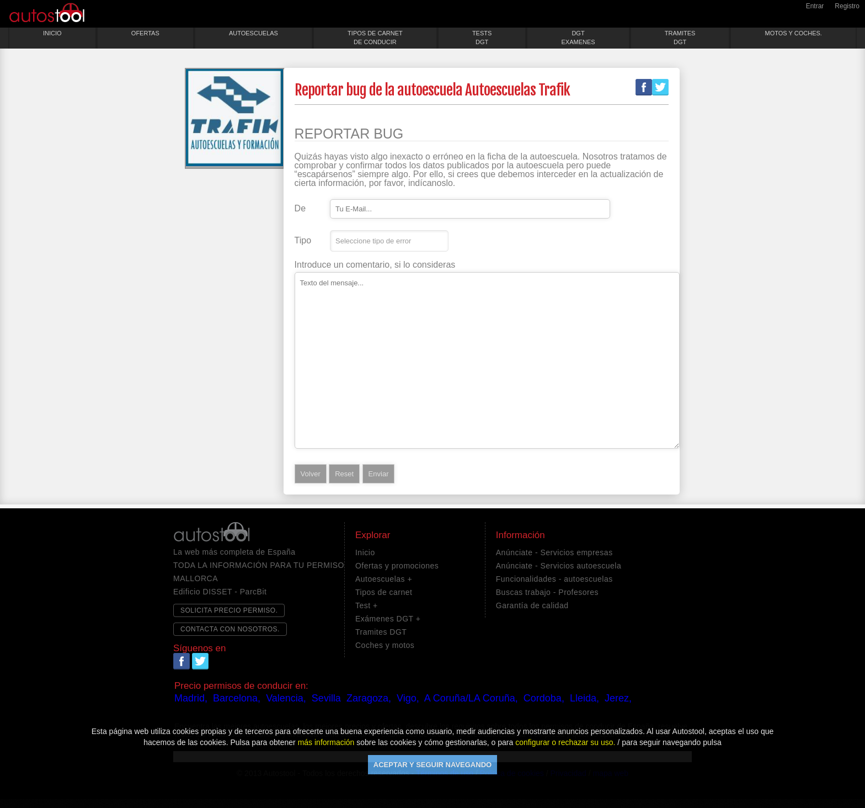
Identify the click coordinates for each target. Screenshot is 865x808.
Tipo (303, 240)
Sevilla (326, 698)
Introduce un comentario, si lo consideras (375, 265)
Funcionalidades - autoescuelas (554, 579)
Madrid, (190, 698)
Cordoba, (544, 698)
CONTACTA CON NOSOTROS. (230, 629)
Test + (366, 605)
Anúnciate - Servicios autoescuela (558, 565)
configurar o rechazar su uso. (565, 742)
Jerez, (618, 698)
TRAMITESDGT (680, 37)
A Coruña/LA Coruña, (471, 698)
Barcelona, (236, 698)
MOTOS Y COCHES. (793, 33)
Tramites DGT (381, 632)
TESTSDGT (482, 37)
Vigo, (408, 698)
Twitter (660, 87)
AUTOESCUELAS (253, 33)
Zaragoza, (368, 698)
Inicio (365, 552)
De (300, 208)
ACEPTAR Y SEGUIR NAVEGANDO (432, 765)
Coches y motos (384, 645)
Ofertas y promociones (397, 565)
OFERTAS (145, 33)
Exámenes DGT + (387, 618)
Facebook (644, 87)
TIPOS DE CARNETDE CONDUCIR (375, 37)
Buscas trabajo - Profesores (547, 592)
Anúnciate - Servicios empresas (554, 552)
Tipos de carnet (383, 592)
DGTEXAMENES (578, 37)
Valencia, (286, 698)
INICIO (52, 33)
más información (326, 742)
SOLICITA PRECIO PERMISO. (228, 610)
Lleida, (584, 698)
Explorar (372, 535)
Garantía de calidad (532, 605)
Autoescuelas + (383, 579)
